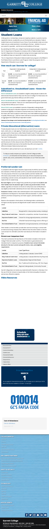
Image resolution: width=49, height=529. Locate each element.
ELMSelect (6, 156)
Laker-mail (24, 11)
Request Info (13, 30)
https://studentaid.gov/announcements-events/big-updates (16, 122)
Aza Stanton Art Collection (7, 510)
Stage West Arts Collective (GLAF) (8, 466)
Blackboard (18, 11)
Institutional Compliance (6, 477)
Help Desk (3, 491)
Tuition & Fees (6, 362)
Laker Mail (3, 494)
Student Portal (4, 499)
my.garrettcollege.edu (7, 11)
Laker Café (3, 447)
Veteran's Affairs (7, 364)
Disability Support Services (7, 444)
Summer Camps (4, 508)
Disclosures (32, 525)
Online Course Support (6, 496)
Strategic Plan (18, 526)
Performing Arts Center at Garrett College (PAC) (11, 461)
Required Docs (6, 359)
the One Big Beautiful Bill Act (38, 120)
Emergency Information (6, 475)
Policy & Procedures (9, 526)
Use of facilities (4, 452)
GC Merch (3, 442)
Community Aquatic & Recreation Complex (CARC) (12, 458)
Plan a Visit (36, 26)
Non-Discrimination (41, 525)
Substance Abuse (5, 480)
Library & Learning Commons (7, 449)
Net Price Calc (14, 525)
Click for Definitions (9, 423)
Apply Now (13, 26)
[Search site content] (6, 15)
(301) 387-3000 (30, 523)
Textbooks (3, 439)
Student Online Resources (7, 486)
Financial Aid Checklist (8, 355)
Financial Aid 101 (7, 348)
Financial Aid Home (7, 345)
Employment (6, 525)
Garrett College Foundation (7, 463)
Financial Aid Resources (8, 357)
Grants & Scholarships (8, 350)
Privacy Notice (27, 526)
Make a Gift (36, 30)
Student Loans (6, 352)
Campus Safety (4, 472)
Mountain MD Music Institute (7, 505)
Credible (40, 149)
